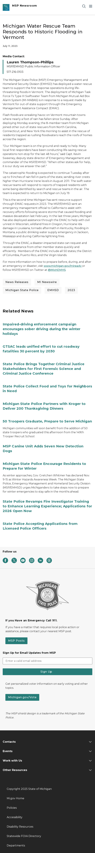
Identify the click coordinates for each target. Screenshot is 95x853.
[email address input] (47, 661)
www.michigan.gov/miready (63, 265)
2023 (71, 290)
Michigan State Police (22, 290)
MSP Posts (16, 640)
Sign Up (47, 671)
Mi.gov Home (15, 798)
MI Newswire (47, 282)
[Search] (84, 6)
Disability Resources (20, 826)
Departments (16, 845)
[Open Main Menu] (91, 6)
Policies (12, 807)
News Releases (16, 282)
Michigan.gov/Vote (22, 697)
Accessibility (14, 817)
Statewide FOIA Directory (24, 836)
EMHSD (53, 290)
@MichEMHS (57, 270)
